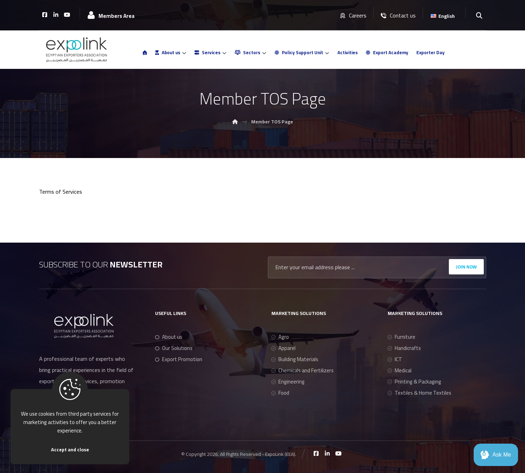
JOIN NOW (466, 267)
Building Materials (294, 359)
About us (168, 337)
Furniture (401, 337)
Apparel (283, 348)
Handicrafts (404, 348)
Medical (399, 370)
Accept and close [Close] (70, 449)
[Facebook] (44, 14)
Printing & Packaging (414, 382)
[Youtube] (67, 14)
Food (280, 393)
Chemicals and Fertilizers (302, 370)
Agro (280, 337)
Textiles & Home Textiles (419, 393)
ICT (395, 359)
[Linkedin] (55, 14)
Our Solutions (173, 348)
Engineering (288, 382)
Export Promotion (178, 359)
